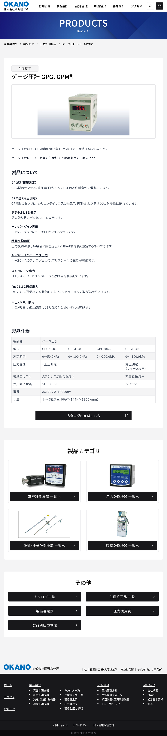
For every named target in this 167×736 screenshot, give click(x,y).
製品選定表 (70, 699)
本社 (84, 669)
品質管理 (103, 685)
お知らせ (9, 709)
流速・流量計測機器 (44, 699)
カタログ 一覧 (72, 690)
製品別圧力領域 (73, 708)
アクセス (9, 697)
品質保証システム (112, 695)
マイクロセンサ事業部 (149, 669)
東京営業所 (127, 669)
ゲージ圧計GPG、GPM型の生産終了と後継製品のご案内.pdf (53, 157)
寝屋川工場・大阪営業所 (103, 669)
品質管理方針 (109, 690)
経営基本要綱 (155, 699)
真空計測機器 (41, 690)
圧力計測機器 (41, 695)
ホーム (8, 685)
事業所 (151, 695)
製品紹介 (35, 685)
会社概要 (152, 690)
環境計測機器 (41, 704)
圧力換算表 (70, 704)
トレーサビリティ (111, 704)
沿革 (150, 704)
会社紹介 (149, 685)
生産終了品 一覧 (73, 695)
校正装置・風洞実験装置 (115, 699)
